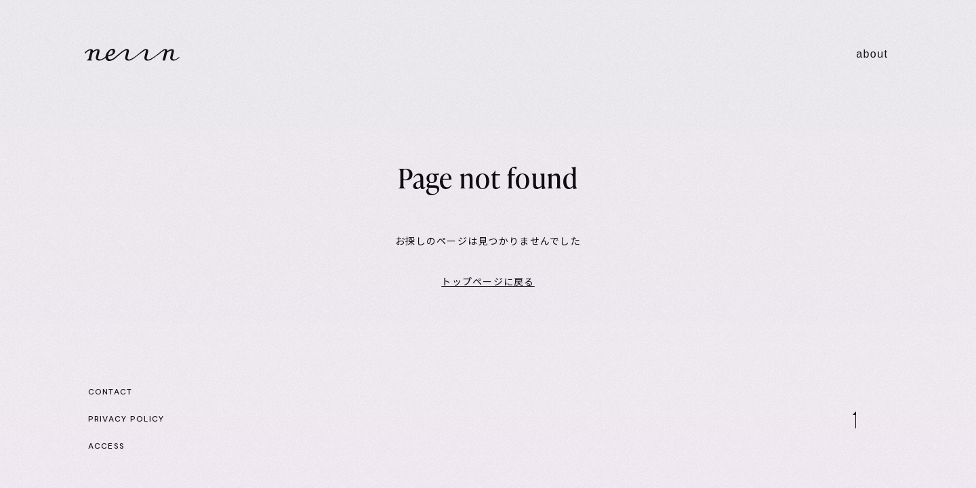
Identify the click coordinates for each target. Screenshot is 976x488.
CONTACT (110, 391)
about (872, 54)
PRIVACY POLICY (126, 418)
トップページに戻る (488, 282)
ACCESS (106, 446)
